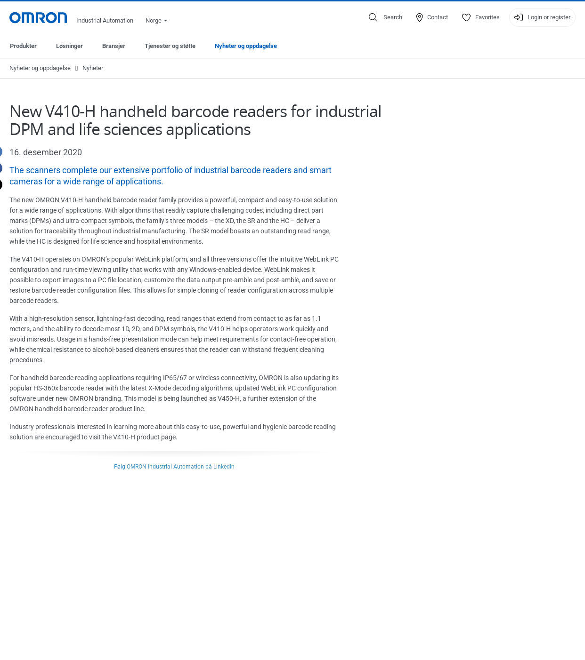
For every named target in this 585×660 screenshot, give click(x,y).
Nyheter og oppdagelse (246, 45)
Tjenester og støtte (170, 45)
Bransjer (113, 45)
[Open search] (385, 17)
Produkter (23, 45)
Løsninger (69, 45)
